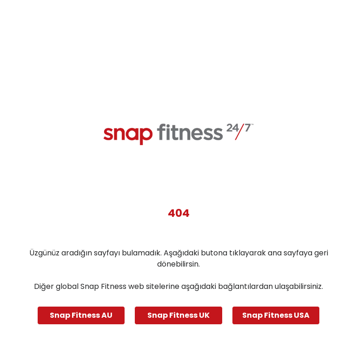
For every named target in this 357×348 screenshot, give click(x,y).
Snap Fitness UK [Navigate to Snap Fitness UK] (178, 315)
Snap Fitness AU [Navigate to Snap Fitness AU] (81, 315)
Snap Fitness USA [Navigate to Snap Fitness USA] (276, 315)
